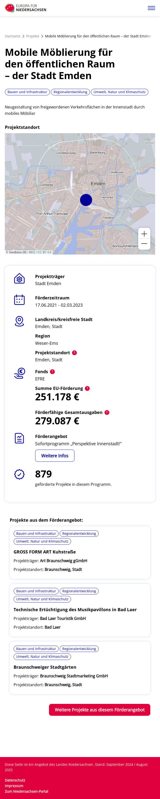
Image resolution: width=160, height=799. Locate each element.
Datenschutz (15, 780)
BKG (32, 252)
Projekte (32, 36)
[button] (86, 200)
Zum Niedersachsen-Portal (26, 791)
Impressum (14, 785)
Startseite (12, 36)
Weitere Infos (54, 456)
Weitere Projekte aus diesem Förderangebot (99, 710)
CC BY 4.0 (44, 252)
